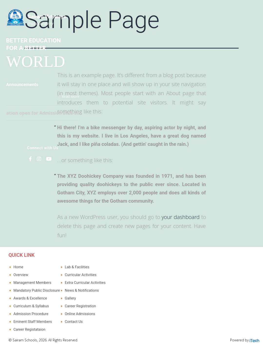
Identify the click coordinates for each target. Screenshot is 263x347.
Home (18, 267)
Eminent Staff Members (32, 321)
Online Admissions (80, 314)
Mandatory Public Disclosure (36, 290)
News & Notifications (82, 290)
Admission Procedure (30, 314)
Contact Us (74, 321)
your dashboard (181, 216)
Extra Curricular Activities (85, 282)
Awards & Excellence (30, 298)
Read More (70, 96)
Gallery (70, 298)
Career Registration (80, 306)
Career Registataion (29, 329)
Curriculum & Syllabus (31, 306)
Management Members (32, 282)
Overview (20, 275)
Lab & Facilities (77, 267)
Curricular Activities (81, 275)
